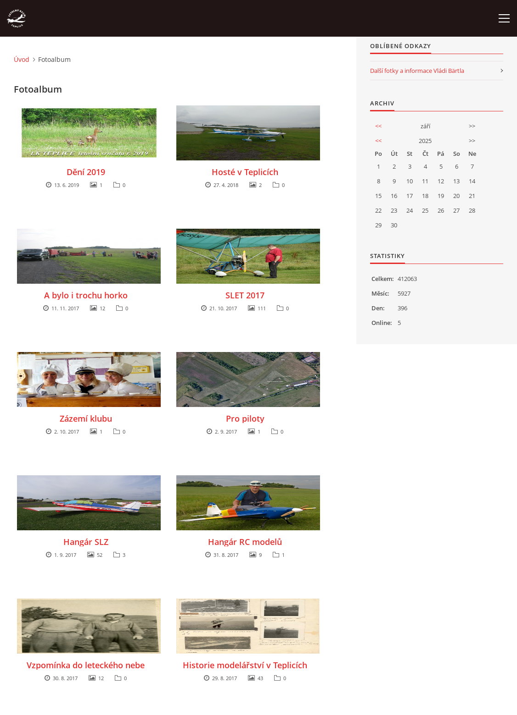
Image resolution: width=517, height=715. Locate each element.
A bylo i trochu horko (86, 295)
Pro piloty (245, 418)
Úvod (21, 59)
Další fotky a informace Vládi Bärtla (417, 70)
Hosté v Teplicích (245, 171)
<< (378, 126)
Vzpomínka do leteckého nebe (86, 665)
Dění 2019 (86, 171)
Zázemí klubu (86, 418)
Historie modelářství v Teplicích (245, 665)
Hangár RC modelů (245, 541)
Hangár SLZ (85, 541)
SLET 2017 (244, 295)
